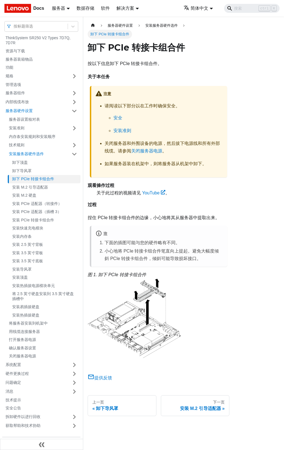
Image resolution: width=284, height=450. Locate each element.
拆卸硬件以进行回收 (23, 416)
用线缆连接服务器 (24, 331)
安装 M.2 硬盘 (24, 195)
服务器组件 (15, 93)
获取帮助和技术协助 (23, 425)
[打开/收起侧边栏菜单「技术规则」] (74, 145)
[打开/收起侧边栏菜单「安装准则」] (74, 128)
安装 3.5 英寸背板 (27, 253)
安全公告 (13, 408)
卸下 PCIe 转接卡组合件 (33, 179)
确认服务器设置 (22, 348)
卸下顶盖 (20, 162)
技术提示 (13, 400)
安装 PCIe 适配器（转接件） (37, 203)
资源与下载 (15, 51)
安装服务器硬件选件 (26, 154)
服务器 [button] (58, 8)
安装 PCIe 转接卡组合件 (33, 220)
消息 (9, 391)
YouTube (153, 193)
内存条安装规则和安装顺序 (32, 136)
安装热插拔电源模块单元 (33, 285)
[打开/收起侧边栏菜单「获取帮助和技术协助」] (74, 425)
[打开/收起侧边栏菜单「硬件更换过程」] (74, 373)
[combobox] (14, 26)
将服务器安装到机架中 (28, 323)
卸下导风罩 (22, 171)
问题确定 (13, 382)
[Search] (252, 8)
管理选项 (13, 84)
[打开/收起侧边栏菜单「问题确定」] (74, 382)
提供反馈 (100, 377)
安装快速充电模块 (27, 228)
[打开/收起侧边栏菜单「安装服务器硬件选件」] (74, 154)
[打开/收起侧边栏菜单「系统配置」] (74, 364)
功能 (9, 67)
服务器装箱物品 (19, 59)
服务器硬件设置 (19, 110)
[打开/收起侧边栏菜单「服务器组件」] (74, 93)
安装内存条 (22, 236)
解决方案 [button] (125, 8)
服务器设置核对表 (24, 119)
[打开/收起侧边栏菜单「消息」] (74, 391)
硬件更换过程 (17, 373)
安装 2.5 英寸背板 (27, 244)
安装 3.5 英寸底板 (27, 261)
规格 (9, 76)
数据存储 (85, 8)
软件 (105, 8)
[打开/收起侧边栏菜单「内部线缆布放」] (74, 102)
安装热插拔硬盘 (25, 315)
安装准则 (16, 128)
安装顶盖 (20, 277)
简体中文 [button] (196, 8)
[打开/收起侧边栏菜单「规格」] (74, 76)
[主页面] (93, 25)
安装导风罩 (22, 269)
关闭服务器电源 (22, 356)
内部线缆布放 (17, 102)
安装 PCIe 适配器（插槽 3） (36, 211)
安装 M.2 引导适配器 (30, 187)
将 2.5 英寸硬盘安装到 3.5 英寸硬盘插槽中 (43, 296)
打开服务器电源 (22, 339)
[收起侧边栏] (41, 444)
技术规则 (16, 145)
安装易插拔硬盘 (25, 307)
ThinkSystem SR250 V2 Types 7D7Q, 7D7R (38, 40)
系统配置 (13, 364)
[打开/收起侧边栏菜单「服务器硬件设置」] (74, 111)
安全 (117, 117)
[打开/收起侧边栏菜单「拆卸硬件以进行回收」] (74, 416)
